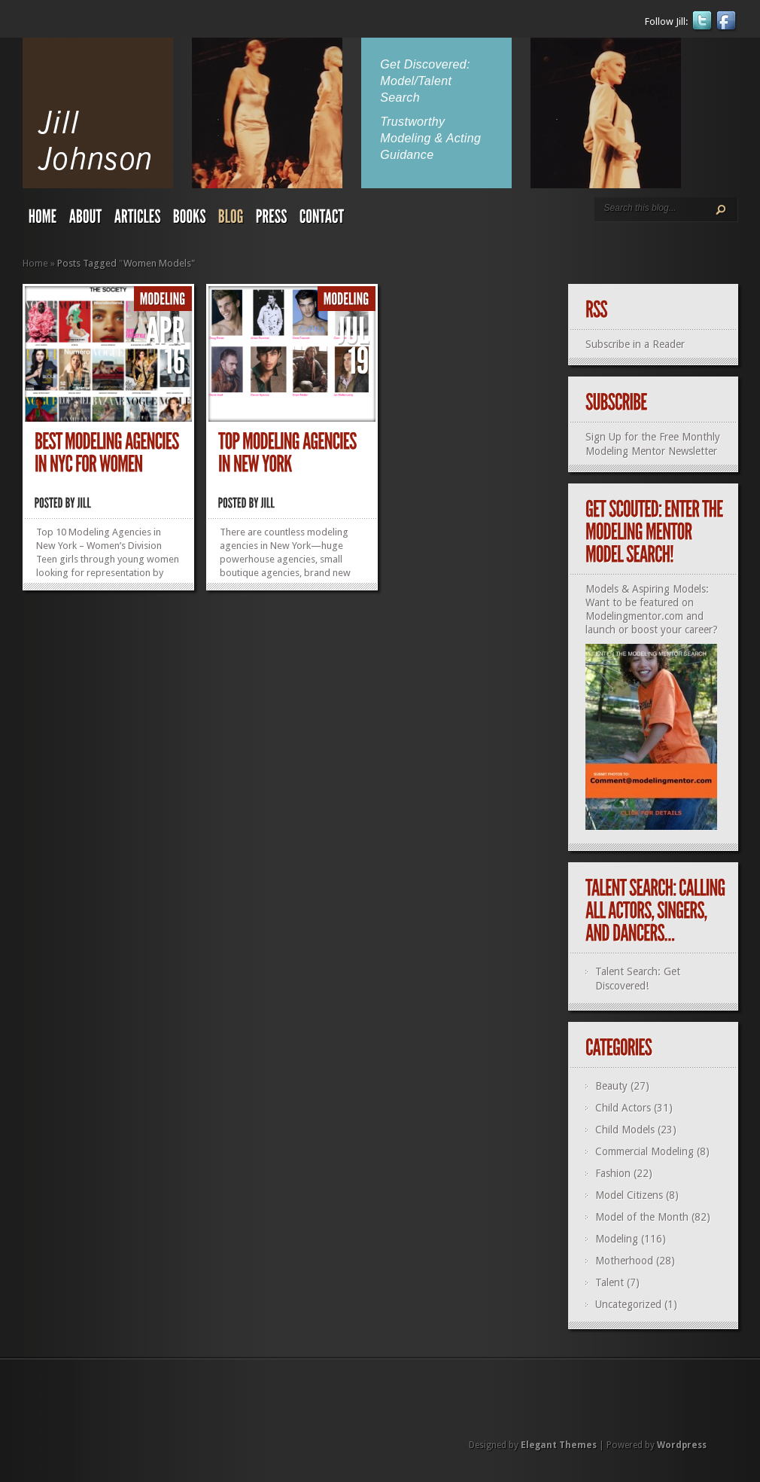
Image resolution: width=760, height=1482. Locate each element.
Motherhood (624, 1261)
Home (35, 263)
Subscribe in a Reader (635, 344)
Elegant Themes (559, 1445)
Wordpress (682, 1445)
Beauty (611, 1086)
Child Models (625, 1130)
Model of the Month (642, 1217)
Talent (609, 1282)
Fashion (613, 1173)
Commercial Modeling (644, 1151)
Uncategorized (628, 1304)
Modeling (616, 1239)
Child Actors (623, 1108)
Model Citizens (629, 1195)
